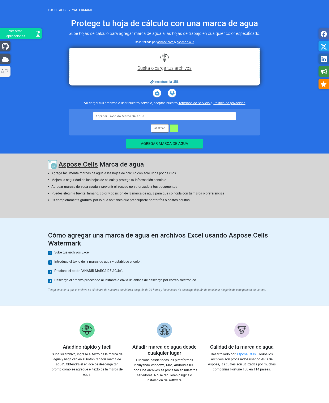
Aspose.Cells (78, 164)
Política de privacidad (229, 103)
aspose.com (165, 42)
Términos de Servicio (195, 103)
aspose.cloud (185, 42)
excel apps (57, 10)
